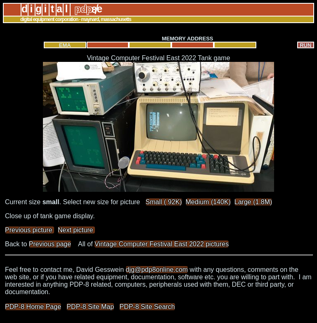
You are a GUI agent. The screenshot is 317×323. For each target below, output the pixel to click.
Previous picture (29, 229)
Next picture (76, 229)
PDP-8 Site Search (147, 306)
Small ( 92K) (164, 201)
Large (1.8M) (253, 201)
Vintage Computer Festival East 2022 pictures (162, 244)
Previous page (50, 244)
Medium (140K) (208, 201)
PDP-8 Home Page (33, 306)
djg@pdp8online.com (157, 269)
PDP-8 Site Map (90, 306)
